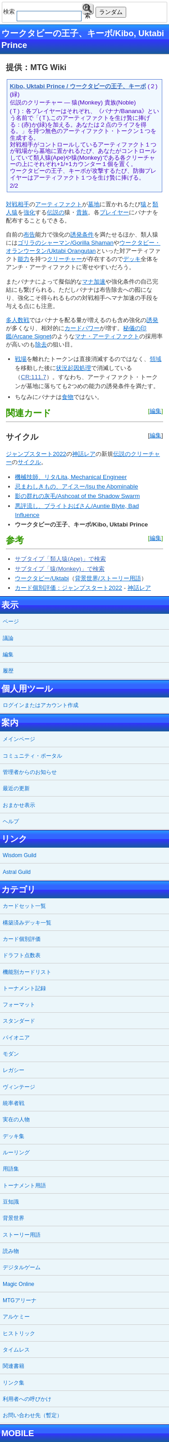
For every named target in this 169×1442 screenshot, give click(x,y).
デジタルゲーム (22, 1267)
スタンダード (19, 1021)
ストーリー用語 (22, 1235)
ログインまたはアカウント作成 (40, 705)
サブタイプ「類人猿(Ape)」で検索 (60, 558)
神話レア (84, 454)
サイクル (29, 462)
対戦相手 (17, 204)
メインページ (19, 739)
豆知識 (11, 1202)
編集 (155, 411)
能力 (23, 259)
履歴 (8, 671)
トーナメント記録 (24, 988)
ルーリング (16, 1152)
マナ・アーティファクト (107, 336)
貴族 (82, 212)
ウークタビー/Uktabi (42, 578)
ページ (11, 621)
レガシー (13, 1070)
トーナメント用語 (24, 1185)
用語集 (11, 1169)
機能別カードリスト (27, 972)
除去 (41, 344)
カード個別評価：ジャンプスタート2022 (68, 587)
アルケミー (16, 1317)
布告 (29, 234)
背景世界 (13, 1218)
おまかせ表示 (19, 805)
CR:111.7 (33, 377)
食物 (67, 397)
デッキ (132, 259)
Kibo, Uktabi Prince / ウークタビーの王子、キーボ (78, 86)
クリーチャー (64, 259)
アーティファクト (58, 204)
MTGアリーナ (20, 1300)
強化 (29, 212)
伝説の (55, 212)
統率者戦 (13, 1103)
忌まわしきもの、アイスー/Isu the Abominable (76, 486)
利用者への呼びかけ (27, 1399)
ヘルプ (11, 821)
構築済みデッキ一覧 (27, 923)
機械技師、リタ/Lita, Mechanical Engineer (71, 477)
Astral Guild (17, 872)
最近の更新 (16, 788)
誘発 (152, 320)
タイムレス (16, 1350)
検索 (88, 9)
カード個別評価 (22, 939)
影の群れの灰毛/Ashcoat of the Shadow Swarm (77, 496)
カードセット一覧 (24, 906)
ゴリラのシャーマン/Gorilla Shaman (66, 242)
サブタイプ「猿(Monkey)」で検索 (60, 568)
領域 (155, 359)
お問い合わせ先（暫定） (32, 1415)
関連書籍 (13, 1366)
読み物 (11, 1251)
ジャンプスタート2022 (36, 454)
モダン (11, 1054)
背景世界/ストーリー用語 (108, 578)
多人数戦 (17, 320)
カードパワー (82, 328)
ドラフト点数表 (22, 955)
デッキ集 (13, 1136)
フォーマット (19, 1004)
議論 (8, 638)
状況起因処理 (73, 368)
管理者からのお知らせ (30, 772)
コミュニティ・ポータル (32, 756)
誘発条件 (82, 234)
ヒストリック (19, 1333)
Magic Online (18, 1284)
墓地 (94, 204)
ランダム (111, 12)
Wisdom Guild (20, 855)
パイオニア (16, 1037)
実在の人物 (16, 1119)
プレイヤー (114, 212)
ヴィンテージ (19, 1087)
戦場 (21, 359)
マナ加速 (93, 281)
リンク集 (13, 1383)
